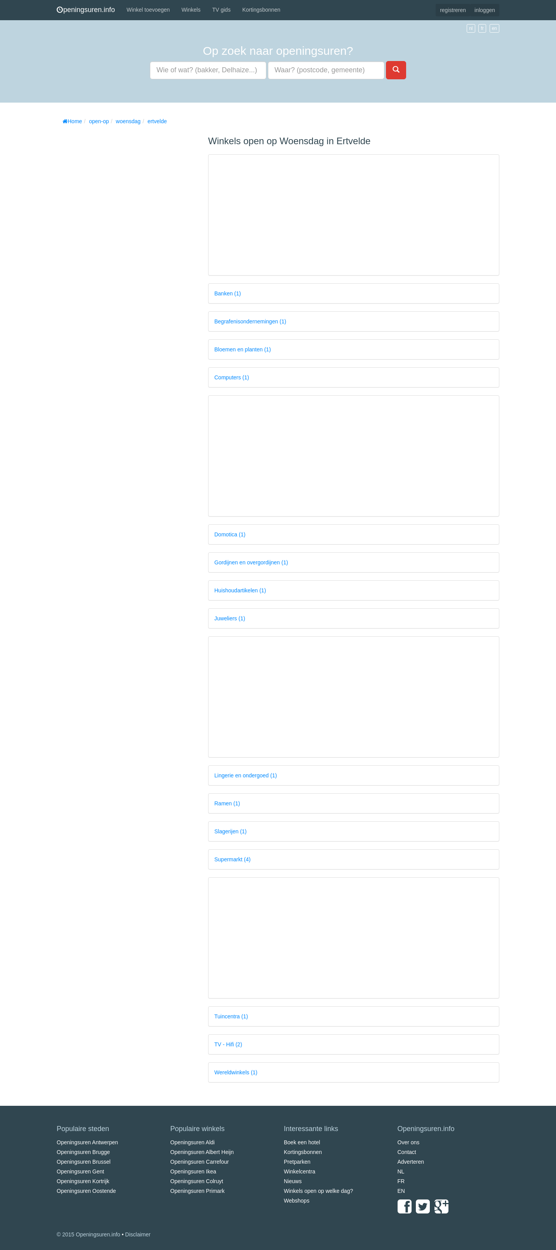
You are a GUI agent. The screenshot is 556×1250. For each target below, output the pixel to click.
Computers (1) (231, 377)
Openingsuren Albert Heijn (202, 1152)
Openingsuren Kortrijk (83, 1181)
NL (401, 1171)
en (494, 28)
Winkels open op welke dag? (318, 1191)
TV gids (221, 10)
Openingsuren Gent (80, 1171)
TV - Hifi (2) (228, 1044)
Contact (407, 1152)
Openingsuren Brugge (83, 1152)
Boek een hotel (302, 1142)
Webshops (296, 1201)
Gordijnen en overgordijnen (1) (251, 562)
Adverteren (411, 1162)
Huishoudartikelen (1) (240, 590)
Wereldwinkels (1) (235, 1072)
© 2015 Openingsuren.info (88, 1234)
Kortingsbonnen (261, 10)
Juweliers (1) (229, 618)
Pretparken (297, 1162)
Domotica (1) (229, 534)
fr (482, 28)
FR (401, 1181)
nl (471, 28)
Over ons (409, 1142)
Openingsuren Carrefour (199, 1162)
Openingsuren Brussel (84, 1162)
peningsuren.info (86, 10)
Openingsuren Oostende (86, 1191)
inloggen (484, 10)
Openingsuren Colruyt (196, 1181)
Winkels (190, 10)
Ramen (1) (227, 803)
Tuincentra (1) (231, 1016)
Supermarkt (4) (232, 859)
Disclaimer (137, 1234)
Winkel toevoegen (148, 10)
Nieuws (293, 1181)
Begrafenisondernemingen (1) (250, 321)
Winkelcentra (299, 1171)
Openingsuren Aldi (192, 1142)
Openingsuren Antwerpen (87, 1142)
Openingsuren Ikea (193, 1171)
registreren (453, 10)
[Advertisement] (115, 244)
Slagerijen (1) (230, 831)
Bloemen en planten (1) (242, 349)
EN (401, 1191)
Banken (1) (227, 293)
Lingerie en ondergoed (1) (245, 775)
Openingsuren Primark (197, 1191)
